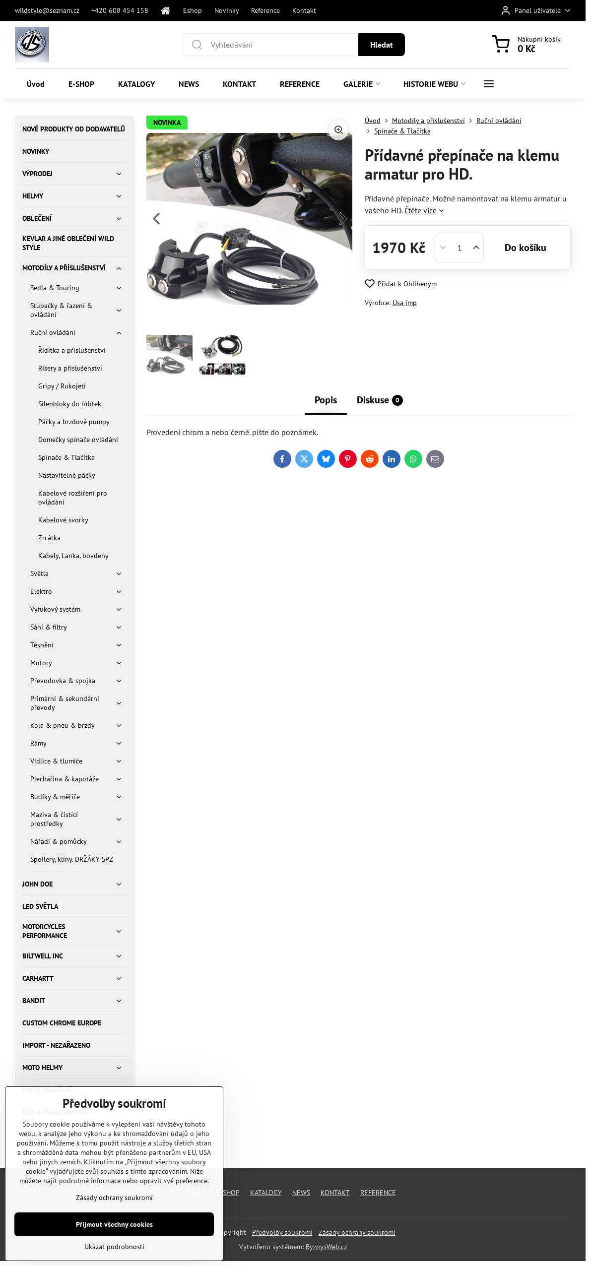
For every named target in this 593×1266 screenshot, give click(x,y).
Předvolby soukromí (282, 1232)
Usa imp (405, 302)
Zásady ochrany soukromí (357, 1232)
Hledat (381, 45)
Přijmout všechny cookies (114, 1245)
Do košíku (525, 247)
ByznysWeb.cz (326, 1246)
